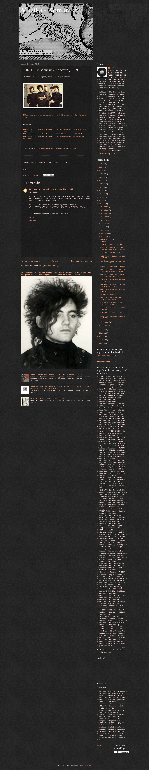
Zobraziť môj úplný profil (108, 154)
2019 (101, 187)
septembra (105, 217)
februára (105, 322)
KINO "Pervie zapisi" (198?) (112, 313)
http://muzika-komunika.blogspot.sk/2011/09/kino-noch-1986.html (52, 134)
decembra (105, 207)
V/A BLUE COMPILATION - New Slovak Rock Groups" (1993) (113, 249)
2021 (101, 180)
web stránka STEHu (109, 355)
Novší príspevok (30, 261)
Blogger (88, 765)
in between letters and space (41, 189)
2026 (101, 164)
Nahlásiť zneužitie (106, 361)
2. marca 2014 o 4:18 (64, 189)
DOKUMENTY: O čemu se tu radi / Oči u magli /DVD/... (114, 285)
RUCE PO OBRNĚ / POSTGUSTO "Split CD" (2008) (111, 299)
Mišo (112, 68)
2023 (101, 174)
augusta (104, 220)
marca (103, 237)
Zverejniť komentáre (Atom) (50, 266)
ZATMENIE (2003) (107, 294)
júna (103, 227)
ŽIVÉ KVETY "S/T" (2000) (110, 253)
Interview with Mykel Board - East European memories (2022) (56, 375)
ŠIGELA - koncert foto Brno (112, 244)
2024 (101, 170)
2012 (101, 333)
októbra (104, 213)
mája (103, 230)
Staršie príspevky (81, 261)
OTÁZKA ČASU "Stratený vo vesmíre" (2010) (111, 304)
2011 (101, 336)
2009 (101, 343)
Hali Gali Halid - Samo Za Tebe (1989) (47, 398)
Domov (55, 261)
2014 (101, 204)
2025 (101, 167)
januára (104, 325)
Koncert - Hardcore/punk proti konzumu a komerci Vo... (113, 270)
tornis (99, 355)
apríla (104, 233)
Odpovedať (33, 220)
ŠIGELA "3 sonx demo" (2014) (112, 266)
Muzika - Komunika (49, 10)
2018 (101, 190)
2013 (101, 330)
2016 (101, 197)
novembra (105, 210)
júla (103, 223)
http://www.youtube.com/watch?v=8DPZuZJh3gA (56, 148)
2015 (101, 200)
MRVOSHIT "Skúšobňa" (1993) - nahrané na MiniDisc (113, 275)
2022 (101, 177)
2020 (101, 184)
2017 (101, 194)
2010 (101, 340)
